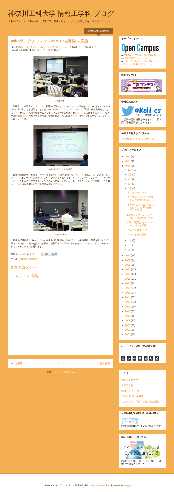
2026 (128, 156)
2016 (128, 288)
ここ (75, 240)
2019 (128, 274)
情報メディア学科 (130, 390)
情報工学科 (127, 385)
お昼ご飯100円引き (137, 230)
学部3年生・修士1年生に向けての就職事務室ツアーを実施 (140, 207)
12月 (130, 169)
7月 (130, 179)
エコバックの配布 (136, 234)
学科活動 (23, 258)
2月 (130, 249)
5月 (130, 188)
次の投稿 (16, 363)
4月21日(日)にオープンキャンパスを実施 (140, 224)
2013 (128, 302)
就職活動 (33, 258)
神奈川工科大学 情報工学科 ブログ (61, 13)
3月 (130, 245)
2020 (128, 269)
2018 (128, 278)
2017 (128, 283)
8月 (130, 174)
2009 (128, 320)
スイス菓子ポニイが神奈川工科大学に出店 (140, 198)
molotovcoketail (97, 485)
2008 (128, 325)
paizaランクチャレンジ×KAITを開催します (46, 47)
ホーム (61, 363)
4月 (130, 240)
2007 (128, 329)
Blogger (127, 485)
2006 (128, 334)
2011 (128, 311)
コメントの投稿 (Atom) (63, 372)
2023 (128, 255)
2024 (128, 165)
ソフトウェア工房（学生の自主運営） (141, 401)
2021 (128, 264)
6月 (130, 183)
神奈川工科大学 (129, 380)
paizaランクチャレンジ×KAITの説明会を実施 (140, 216)
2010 (128, 315)
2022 (128, 260)
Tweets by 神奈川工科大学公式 (137, 139)
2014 (128, 297)
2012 (128, 306)
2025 (128, 161)
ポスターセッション (138, 192)
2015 (128, 292)
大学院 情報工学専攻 (132, 396)
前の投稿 (105, 363)
